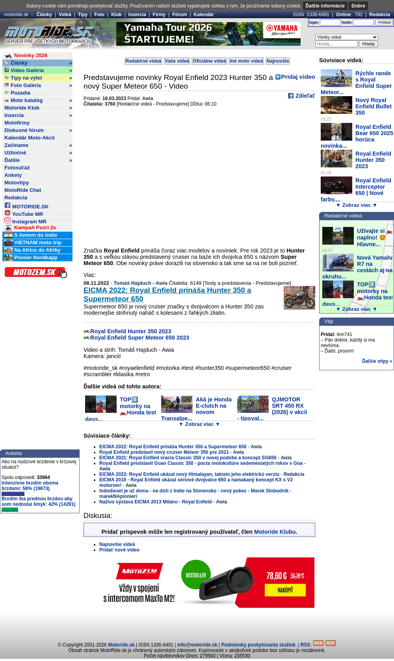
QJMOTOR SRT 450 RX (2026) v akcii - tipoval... (272, 408)
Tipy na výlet (38, 78)
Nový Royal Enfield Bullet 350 (373, 106)
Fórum (179, 14)
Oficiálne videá (209, 61)
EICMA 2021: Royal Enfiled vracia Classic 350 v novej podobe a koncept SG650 (188, 457)
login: (314, 22)
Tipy (82, 14)
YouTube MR (23, 213)
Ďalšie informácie (325, 6)
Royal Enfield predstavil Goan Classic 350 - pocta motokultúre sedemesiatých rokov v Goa (201, 463)
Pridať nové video (119, 550)
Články (44, 14)
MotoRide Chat (22, 190)
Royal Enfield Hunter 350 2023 (130, 331)
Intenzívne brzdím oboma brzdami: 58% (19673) (30, 488)
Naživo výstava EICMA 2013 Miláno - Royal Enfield (155, 502)
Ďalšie (38, 160)
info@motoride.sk (197, 645)
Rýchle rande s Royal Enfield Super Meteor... (356, 82)
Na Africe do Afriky (32, 250)
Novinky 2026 (25, 55)
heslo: (347, 22)
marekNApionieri (118, 496)
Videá (65, 14)
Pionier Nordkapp (31, 257)
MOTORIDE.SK (26, 205)
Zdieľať (304, 96)
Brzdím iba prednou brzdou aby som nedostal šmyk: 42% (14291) (38, 504)
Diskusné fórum (38, 130)
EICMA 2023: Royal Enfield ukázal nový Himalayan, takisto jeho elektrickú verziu (189, 474)
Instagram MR (25, 220)
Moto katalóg (38, 100)
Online (343, 14)
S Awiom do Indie (30, 235)
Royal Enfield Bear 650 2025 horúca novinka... (357, 136)
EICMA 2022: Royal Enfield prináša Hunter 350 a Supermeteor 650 (173, 446)
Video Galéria (38, 70)
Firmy (159, 14)
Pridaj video (298, 76)
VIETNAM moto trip (32, 243)
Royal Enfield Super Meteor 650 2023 (139, 337)
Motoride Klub (38, 108)
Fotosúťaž (17, 168)
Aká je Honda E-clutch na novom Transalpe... (196, 408)
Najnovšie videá (117, 544)
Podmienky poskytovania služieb (258, 645)
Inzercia (137, 14)
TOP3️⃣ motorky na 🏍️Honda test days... (120, 409)
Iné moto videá (246, 61)
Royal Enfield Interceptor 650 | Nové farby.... (356, 189)
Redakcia (379, 14)
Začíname (38, 145)
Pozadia (17, 93)
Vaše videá (177, 61)
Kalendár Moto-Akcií (29, 138)
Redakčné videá (144, 61)
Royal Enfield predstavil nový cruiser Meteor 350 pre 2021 (164, 452)
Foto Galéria (38, 85)
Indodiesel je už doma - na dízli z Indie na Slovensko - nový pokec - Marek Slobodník (194, 491)
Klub (116, 14)
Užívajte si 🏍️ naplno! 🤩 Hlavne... (375, 237)
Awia (147, 98)
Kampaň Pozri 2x (30, 228)
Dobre (358, 6)
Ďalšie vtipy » (377, 361)
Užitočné (38, 153)
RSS (305, 645)
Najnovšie (278, 61)
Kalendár (204, 14)
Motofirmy (17, 123)
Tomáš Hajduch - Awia (140, 283)
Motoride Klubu (275, 532)
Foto (99, 14)
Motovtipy (16, 183)
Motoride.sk (121, 645)
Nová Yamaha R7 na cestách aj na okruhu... (358, 267)
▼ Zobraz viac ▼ (199, 424)
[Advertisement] (197, 623)
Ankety (13, 175)
